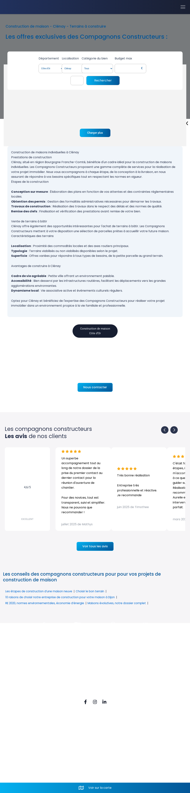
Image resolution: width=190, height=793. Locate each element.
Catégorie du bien (115, 58)
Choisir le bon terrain (93, 591)
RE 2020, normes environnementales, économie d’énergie (47, 603)
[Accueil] (19, 7)
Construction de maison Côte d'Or (95, 331)
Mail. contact (64, 764)
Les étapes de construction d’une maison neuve (40, 591)
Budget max (147, 58)
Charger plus (95, 133)
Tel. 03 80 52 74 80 (68, 758)
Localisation (74, 58)
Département (40, 58)
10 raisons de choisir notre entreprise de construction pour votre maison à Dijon (63, 597)
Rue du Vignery (66, 740)
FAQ (14, 740)
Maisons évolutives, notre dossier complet (123, 603)
